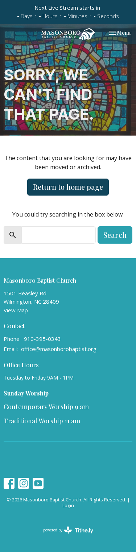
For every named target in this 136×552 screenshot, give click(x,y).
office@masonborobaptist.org (58, 348)
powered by (68, 530)
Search (115, 235)
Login (68, 505)
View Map (16, 310)
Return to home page (68, 187)
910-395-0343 (42, 338)
